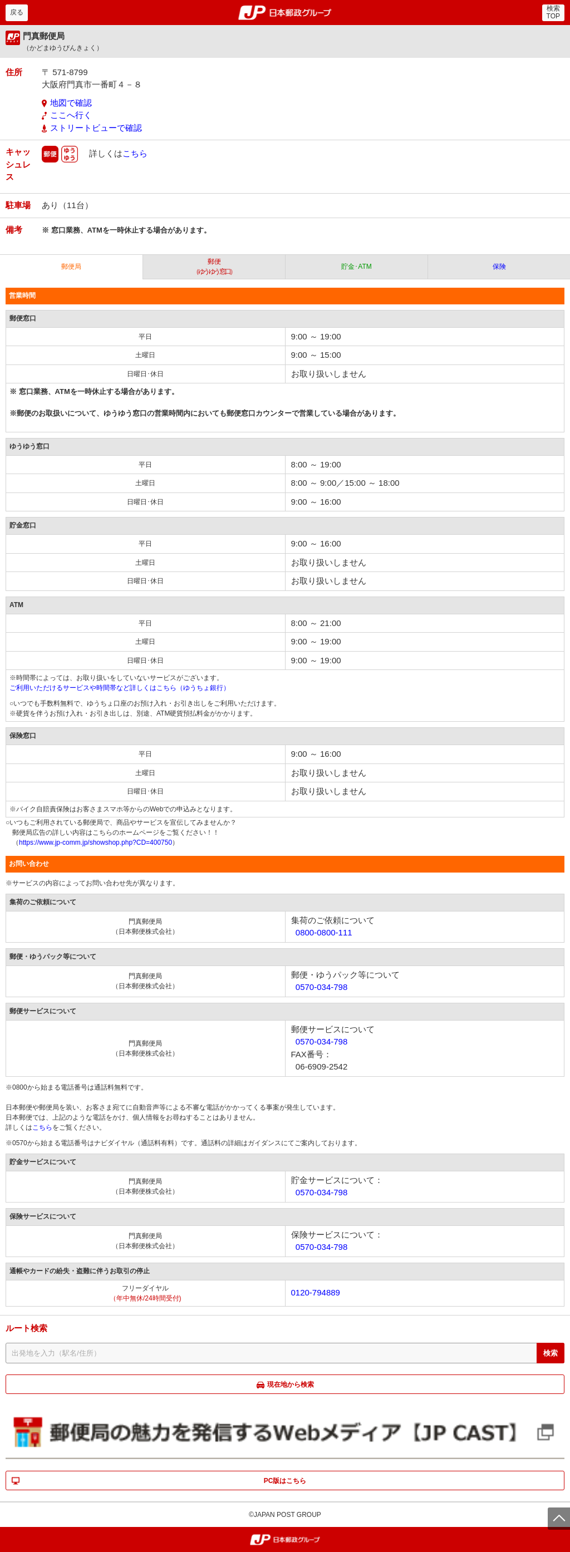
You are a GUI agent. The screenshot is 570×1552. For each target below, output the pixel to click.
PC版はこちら (285, 1481)
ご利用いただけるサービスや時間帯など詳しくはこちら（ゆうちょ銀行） (119, 688)
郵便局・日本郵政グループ (285, 13)
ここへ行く (71, 115)
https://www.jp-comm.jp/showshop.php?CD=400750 (95, 842)
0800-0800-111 (324, 932)
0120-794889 (315, 1292)
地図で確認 (71, 102)
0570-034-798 (321, 987)
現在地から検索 (290, 1384)
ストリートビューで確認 (96, 127)
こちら (135, 153)
